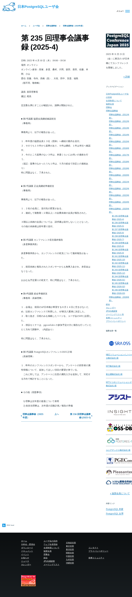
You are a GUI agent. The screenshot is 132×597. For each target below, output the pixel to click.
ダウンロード (27, 548)
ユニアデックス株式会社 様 (118, 450)
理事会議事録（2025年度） (73, 26)
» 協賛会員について (120, 493)
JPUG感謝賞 (111, 311)
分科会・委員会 (28, 544)
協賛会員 (110, 104)
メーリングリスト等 (115, 314)
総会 (108, 304)
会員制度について (114, 101)
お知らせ (25, 558)
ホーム (23, 26)
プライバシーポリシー (116, 321)
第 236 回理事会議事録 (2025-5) (80, 416)
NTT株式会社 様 (113, 366)
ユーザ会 (36, 26)
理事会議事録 (51, 26)
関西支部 (70, 553)
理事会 (109, 107)
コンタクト (93, 548)
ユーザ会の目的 (50, 541)
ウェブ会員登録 (50, 544)
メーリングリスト (51, 565)
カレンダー (111, 308)
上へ (56, 414)
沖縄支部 (70, 563)
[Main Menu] (122, 11)
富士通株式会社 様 (114, 374)
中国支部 (70, 556)
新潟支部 (70, 549)
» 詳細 (126, 76)
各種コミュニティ (114, 318)
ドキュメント (27, 551)
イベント (25, 554)
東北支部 (70, 546)
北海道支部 (71, 543)
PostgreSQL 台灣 (114, 513)
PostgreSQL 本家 (114, 509)
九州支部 (70, 560)
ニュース (25, 561)
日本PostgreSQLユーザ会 (38, 7)
